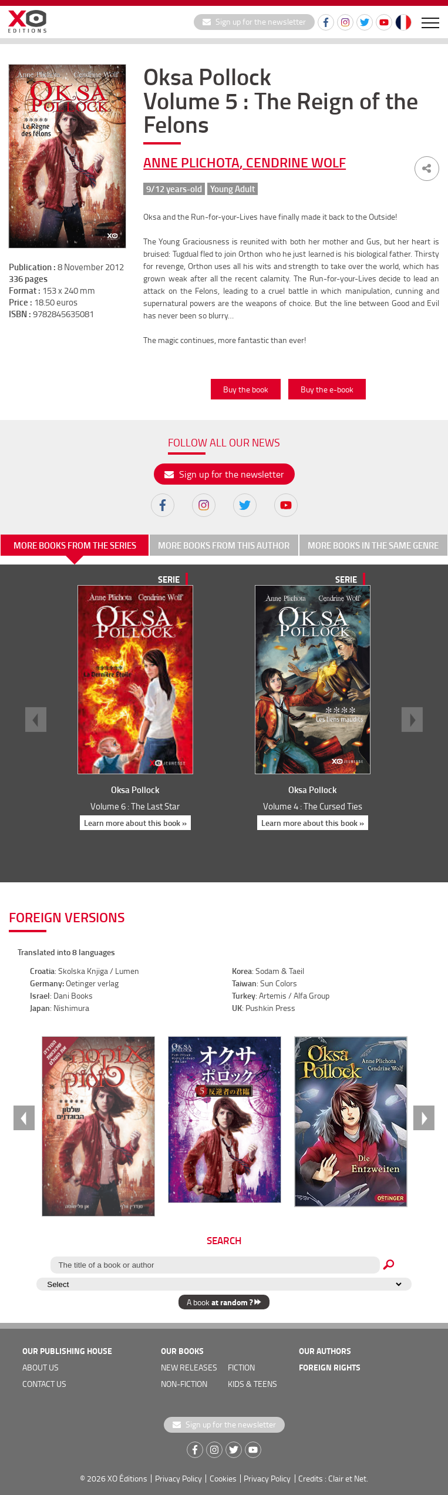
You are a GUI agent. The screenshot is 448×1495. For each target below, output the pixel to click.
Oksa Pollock (135, 789)
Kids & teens (252, 1383)
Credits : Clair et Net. (333, 1478)
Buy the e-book (327, 389)
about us (40, 1367)
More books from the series (75, 545)
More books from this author (223, 545)
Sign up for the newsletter (254, 21)
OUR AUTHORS (325, 1351)
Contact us (44, 1383)
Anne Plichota (191, 162)
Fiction (241, 1367)
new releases (189, 1367)
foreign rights (330, 1367)
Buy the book (245, 389)
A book (224, 1302)
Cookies (223, 1478)
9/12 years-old (174, 189)
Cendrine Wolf (296, 162)
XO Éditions (127, 1478)
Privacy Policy (178, 1478)
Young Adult (232, 189)
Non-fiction (184, 1383)
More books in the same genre (373, 545)
